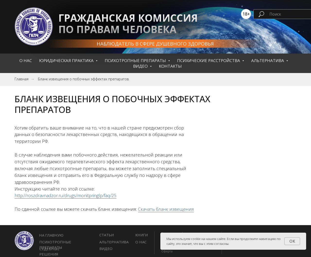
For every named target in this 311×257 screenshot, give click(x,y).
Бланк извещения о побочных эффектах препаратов (83, 79)
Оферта (167, 251)
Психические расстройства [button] (209, 60)
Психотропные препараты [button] (136, 60)
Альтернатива (114, 241)
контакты (170, 66)
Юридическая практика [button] (67, 60)
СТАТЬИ (106, 234)
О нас (25, 60)
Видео (105, 248)
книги (141, 234)
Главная (21, 79)
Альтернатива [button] (268, 60)
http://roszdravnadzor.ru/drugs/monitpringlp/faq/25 (65, 195)
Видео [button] (141, 66)
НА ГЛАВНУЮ (51, 235)
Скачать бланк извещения (166, 209)
